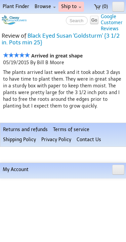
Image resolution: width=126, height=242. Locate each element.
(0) (101, 6)
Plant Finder (16, 6)
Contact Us (89, 219)
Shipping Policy (19, 219)
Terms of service (71, 209)
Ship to (71, 6)
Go (94, 20)
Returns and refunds (25, 209)
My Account (16, 233)
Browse (45, 6)
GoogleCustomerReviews (112, 23)
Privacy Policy (56, 219)
